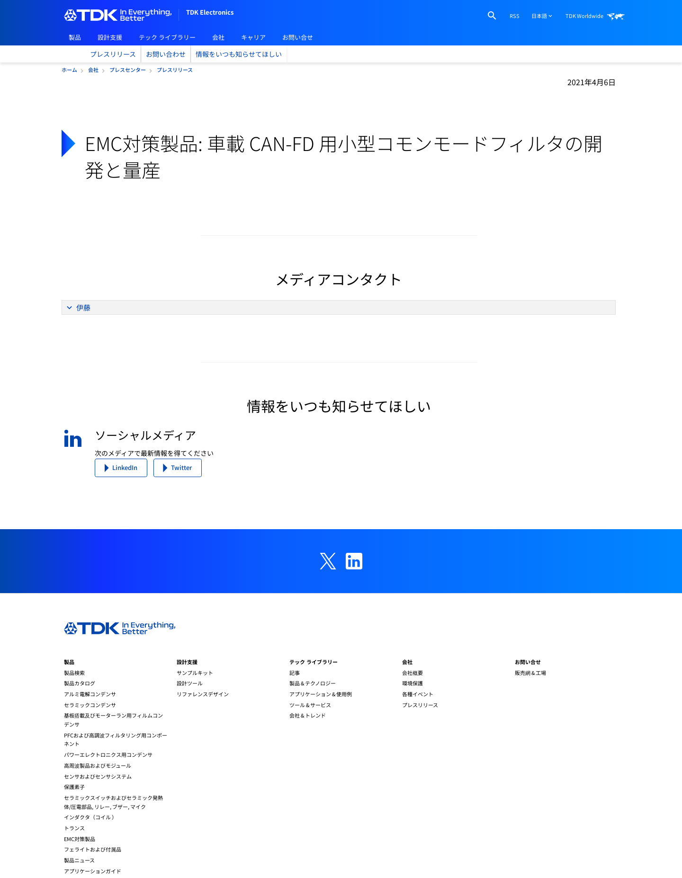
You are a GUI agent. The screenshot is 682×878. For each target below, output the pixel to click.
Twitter (181, 467)
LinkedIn (124, 467)
